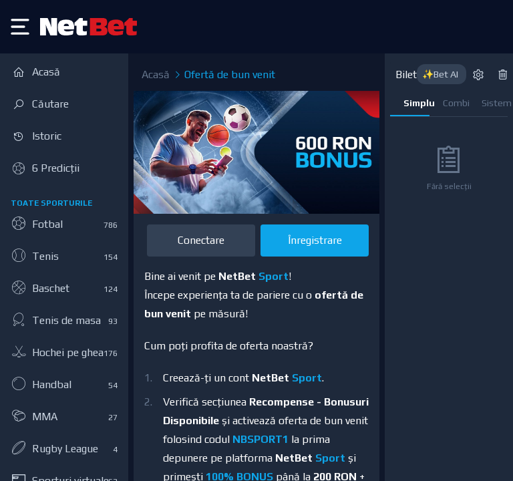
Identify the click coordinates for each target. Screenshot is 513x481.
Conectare (201, 240)
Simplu (416, 103)
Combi (456, 103)
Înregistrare (315, 240)
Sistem (495, 103)
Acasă (156, 74)
